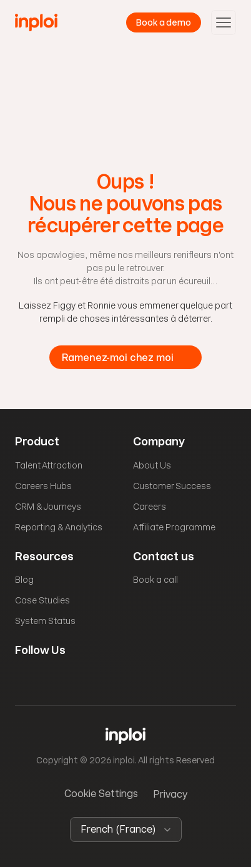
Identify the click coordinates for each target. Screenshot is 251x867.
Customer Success (172, 486)
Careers (149, 507)
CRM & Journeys (48, 507)
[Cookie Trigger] (101, 794)
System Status (45, 621)
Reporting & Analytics (58, 527)
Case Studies (42, 600)
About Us (152, 465)
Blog (24, 580)
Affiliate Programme (174, 527)
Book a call (155, 580)
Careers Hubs (43, 486)
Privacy (170, 794)
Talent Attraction (48, 465)
